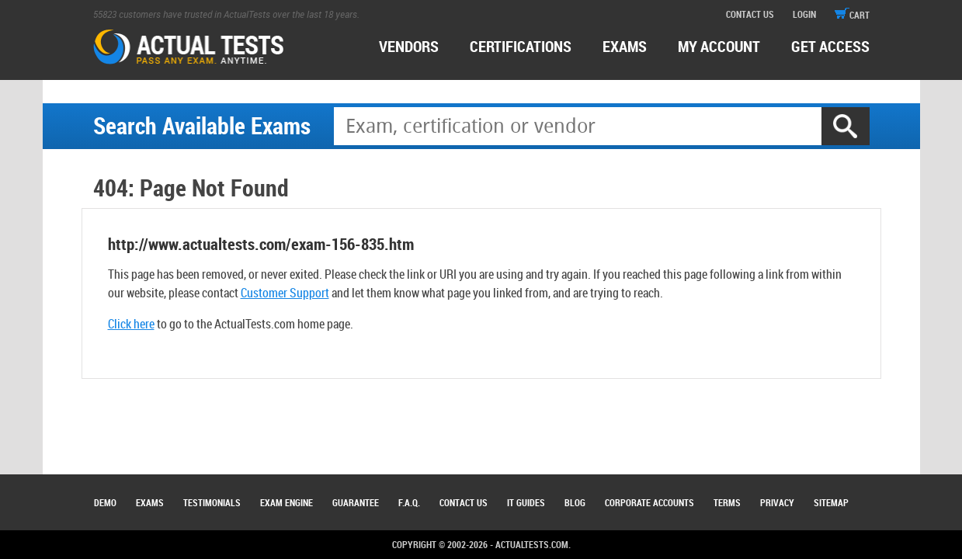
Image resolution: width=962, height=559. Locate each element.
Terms (727, 502)
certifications (520, 46)
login (804, 14)
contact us (750, 14)
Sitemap (831, 502)
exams (625, 46)
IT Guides (526, 502)
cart (852, 15)
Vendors (409, 46)
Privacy (777, 502)
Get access (830, 46)
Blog (574, 502)
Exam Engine (286, 502)
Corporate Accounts (649, 502)
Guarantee (355, 502)
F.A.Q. (409, 502)
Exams (150, 502)
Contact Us (463, 502)
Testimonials (212, 502)
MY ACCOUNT (719, 46)
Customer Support (285, 292)
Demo (105, 502)
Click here (131, 323)
